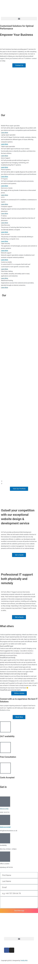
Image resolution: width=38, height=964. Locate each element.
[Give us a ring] (5, 801)
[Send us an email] (5, 820)
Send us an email (5, 827)
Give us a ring (4, 808)
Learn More (4, 132)
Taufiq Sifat (23, 960)
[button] (19, 18)
